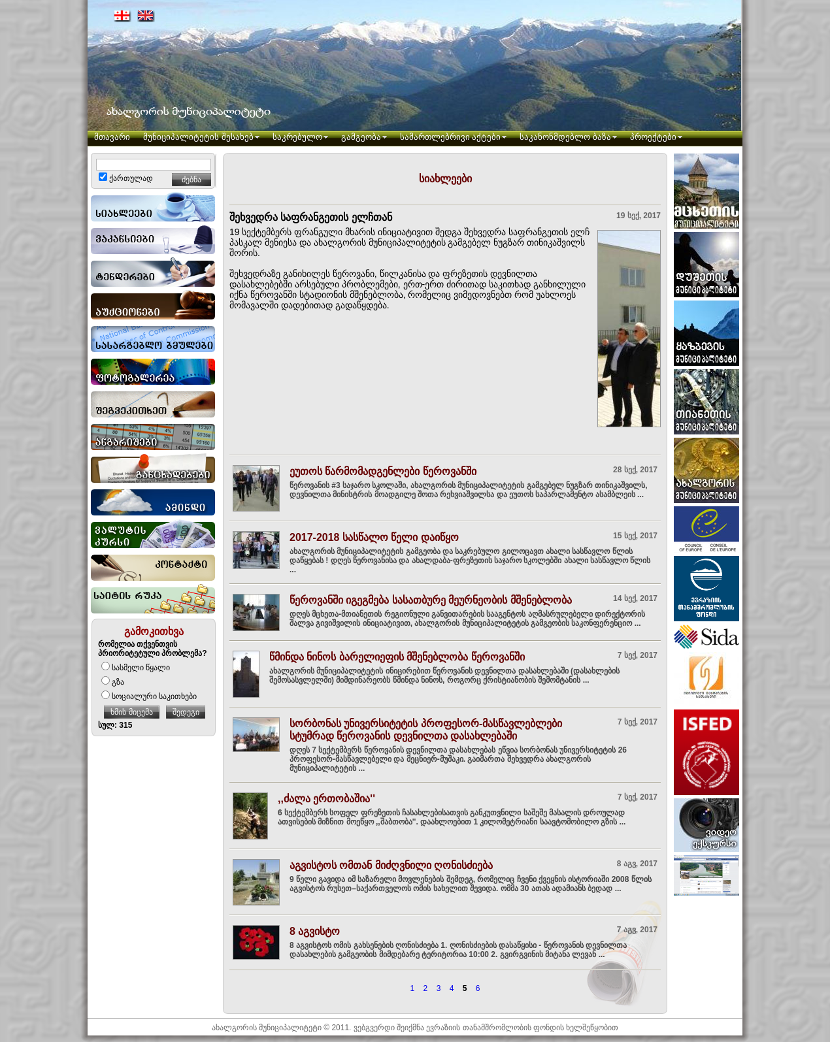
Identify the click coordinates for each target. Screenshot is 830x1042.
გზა (112, 682)
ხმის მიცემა (131, 712)
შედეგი (186, 712)
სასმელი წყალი (135, 667)
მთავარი (112, 137)
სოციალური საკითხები (149, 696)
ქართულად (126, 178)
